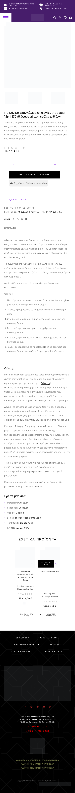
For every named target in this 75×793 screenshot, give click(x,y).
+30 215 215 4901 (37, 731)
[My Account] (59, 18)
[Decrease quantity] (13, 164)
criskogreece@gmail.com (28, 517)
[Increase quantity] (55, 164)
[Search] (54, 18)
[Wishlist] (65, 18)
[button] (25, 615)
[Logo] (37, 17)
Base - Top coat (49, 594)
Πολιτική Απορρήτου (23, 651)
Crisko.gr (45, 383)
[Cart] (70, 18)
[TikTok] (50, 707)
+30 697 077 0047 (37, 726)
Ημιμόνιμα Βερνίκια (51, 212)
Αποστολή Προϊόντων (26, 645)
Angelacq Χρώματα (28, 212)
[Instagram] (31, 707)
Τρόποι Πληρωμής (48, 638)
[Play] (11, 98)
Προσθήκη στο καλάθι (34, 175)
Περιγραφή (10, 228)
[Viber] (37, 707)
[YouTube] (44, 707)
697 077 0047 (22, 527)
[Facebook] (25, 707)
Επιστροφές (54, 645)
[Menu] (5, 17)
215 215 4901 (26, 522)
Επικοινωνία (23, 638)
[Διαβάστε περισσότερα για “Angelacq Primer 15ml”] (49, 615)
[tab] (10, 230)
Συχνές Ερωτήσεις (53, 651)
